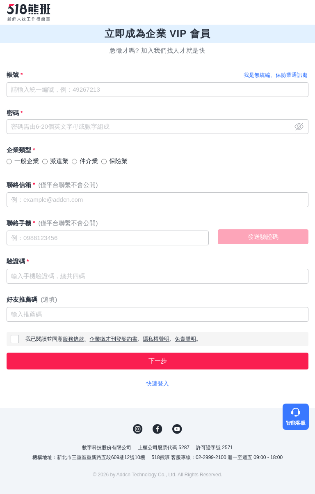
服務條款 (73, 339)
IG (138, 429)
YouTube (177, 429)
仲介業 (89, 160)
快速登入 (157, 383)
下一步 (157, 360)
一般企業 (26, 160)
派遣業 (59, 160)
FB (157, 429)
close (299, 126)
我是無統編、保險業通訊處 (276, 75)
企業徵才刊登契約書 (113, 339)
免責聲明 (185, 339)
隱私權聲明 (156, 339)
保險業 (118, 160)
